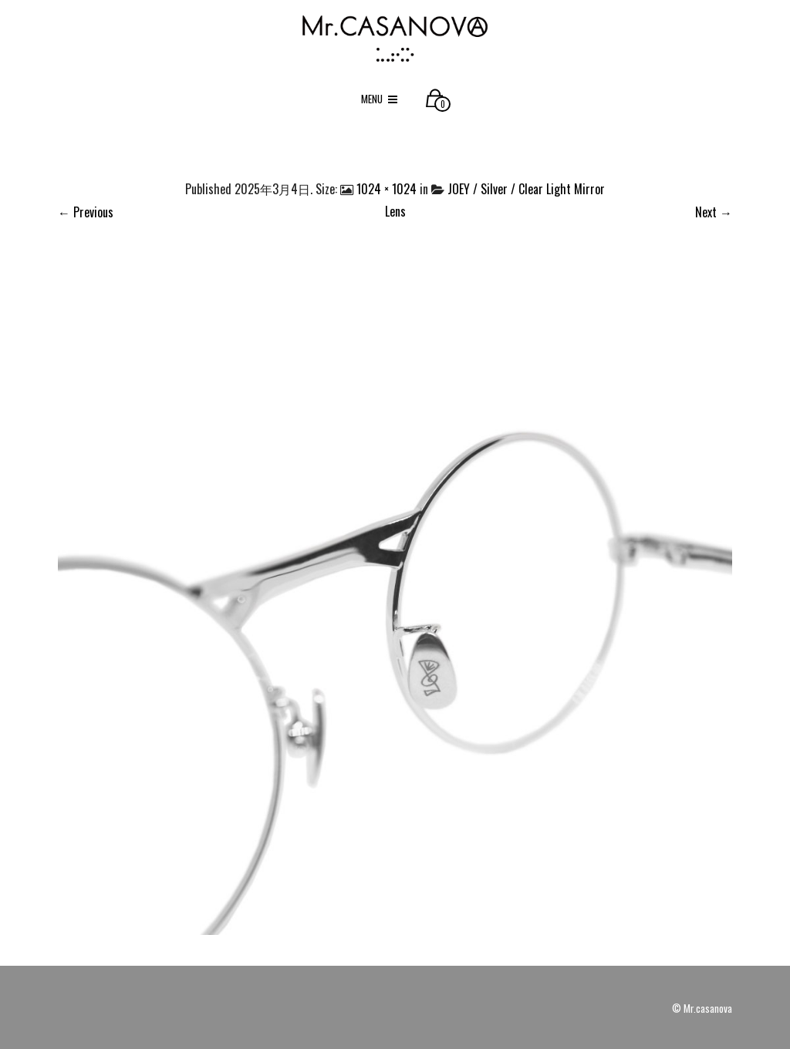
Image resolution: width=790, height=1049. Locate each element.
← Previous (85, 212)
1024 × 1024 (386, 189)
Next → (713, 212)
